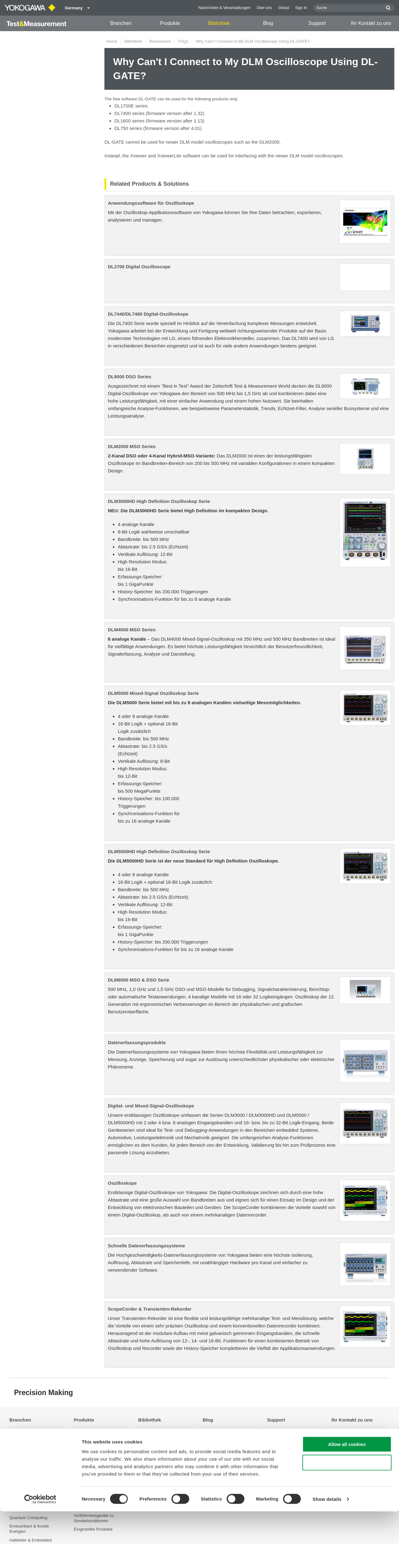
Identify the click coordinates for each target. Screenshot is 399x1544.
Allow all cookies (347, 1476)
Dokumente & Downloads (161, 1434)
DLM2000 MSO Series (132, 446)
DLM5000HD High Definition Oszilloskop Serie (159, 851)
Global (283, 8)
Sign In (301, 8)
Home (111, 41)
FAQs (183, 41)
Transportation (216, 1434)
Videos (144, 1451)
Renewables (214, 1442)
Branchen (121, 23)
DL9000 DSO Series (129, 376)
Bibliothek (219, 23)
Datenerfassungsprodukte (137, 1042)
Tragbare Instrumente (93, 1442)
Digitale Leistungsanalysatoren (102, 1451)
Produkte (170, 23)
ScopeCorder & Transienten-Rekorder (149, 1309)
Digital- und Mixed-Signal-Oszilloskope (151, 1105)
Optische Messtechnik (94, 1434)
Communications (218, 1459)
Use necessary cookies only (347, 1495)
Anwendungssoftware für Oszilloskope (151, 203)
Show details (327, 1531)
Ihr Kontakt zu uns (371, 23)
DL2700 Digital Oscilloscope (139, 266)
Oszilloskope (122, 1183)
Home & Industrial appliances (229, 1451)
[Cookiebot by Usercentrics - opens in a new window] (40, 1532)
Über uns (264, 8)
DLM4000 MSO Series (132, 629)
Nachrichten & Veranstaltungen (225, 8)
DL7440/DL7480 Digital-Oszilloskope (148, 314)
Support (317, 23)
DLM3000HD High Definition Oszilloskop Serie (159, 501)
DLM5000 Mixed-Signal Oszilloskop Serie (153, 693)
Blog (268, 23)
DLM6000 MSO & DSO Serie (138, 979)
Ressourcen (160, 41)
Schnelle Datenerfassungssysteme (146, 1245)
